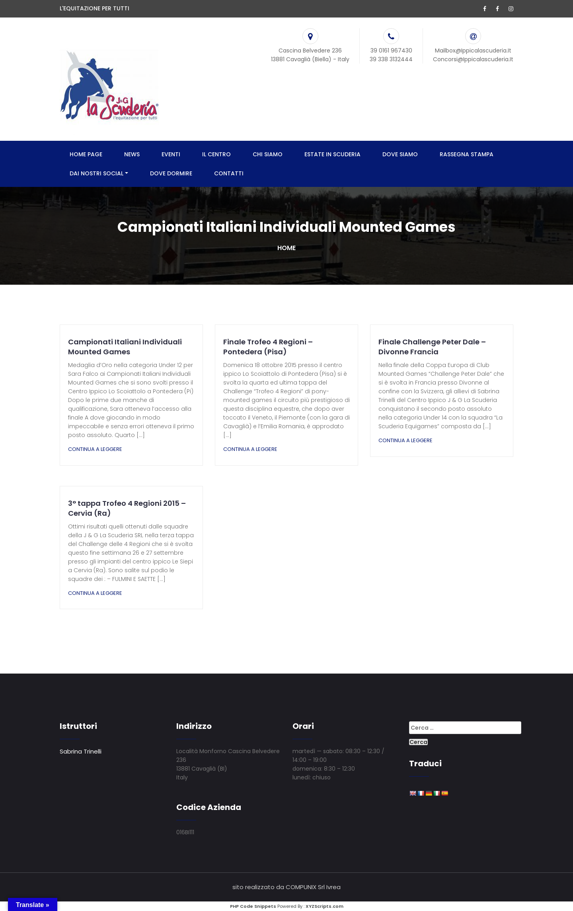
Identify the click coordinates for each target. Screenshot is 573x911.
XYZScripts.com (324, 906)
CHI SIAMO (268, 154)
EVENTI (171, 154)
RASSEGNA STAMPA (466, 154)
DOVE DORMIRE (171, 173)
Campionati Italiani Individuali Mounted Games (125, 347)
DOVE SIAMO (400, 154)
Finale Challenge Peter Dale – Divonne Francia (432, 347)
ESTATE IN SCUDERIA (332, 154)
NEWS (132, 154)
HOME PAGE (86, 154)
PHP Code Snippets (253, 906)
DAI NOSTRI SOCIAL (96, 173)
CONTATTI (229, 173)
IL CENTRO (216, 154)
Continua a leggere (95, 449)
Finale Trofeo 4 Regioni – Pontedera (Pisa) (268, 347)
